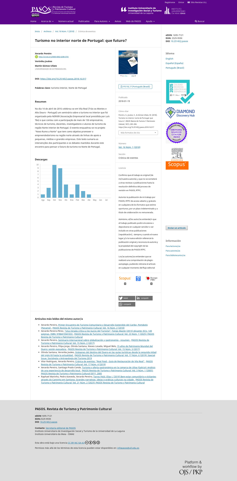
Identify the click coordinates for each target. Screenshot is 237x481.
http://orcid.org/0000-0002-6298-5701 (54, 57)
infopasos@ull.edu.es (128, 447)
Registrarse (170, 2)
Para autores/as (173, 250)
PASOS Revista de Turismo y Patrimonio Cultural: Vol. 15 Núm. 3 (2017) (104, 349)
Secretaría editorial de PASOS (61, 428)
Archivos (47, 31)
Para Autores (101, 21)
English (169, 58)
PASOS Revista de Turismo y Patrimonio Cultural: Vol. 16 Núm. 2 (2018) (89, 327)
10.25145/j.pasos (179, 41)
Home (33, 21)
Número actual (66, 21)
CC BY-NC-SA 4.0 (84, 442)
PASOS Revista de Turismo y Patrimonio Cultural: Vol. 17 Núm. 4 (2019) (97, 363)
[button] (127, 298)
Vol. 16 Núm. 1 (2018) (64, 31)
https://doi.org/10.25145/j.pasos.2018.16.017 (63, 78)
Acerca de (46, 21)
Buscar (200, 21)
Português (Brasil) (175, 67)
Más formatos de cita (130, 132)
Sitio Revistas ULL (197, 2)
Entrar (181, 2)
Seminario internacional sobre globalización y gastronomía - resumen (94, 340)
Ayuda (149, 21)
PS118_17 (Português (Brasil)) (136, 86)
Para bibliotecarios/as (175, 255)
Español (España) (174, 63)
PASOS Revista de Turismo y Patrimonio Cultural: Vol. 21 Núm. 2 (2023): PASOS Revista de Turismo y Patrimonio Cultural (97, 381)
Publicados (84, 21)
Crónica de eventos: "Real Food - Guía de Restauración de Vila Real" (110, 361)
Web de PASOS (133, 21)
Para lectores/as (173, 246)
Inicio (37, 31)
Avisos (118, 21)
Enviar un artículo (177, 228)
